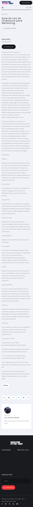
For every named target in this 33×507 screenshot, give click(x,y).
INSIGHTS (5, 14)
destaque (5, 385)
